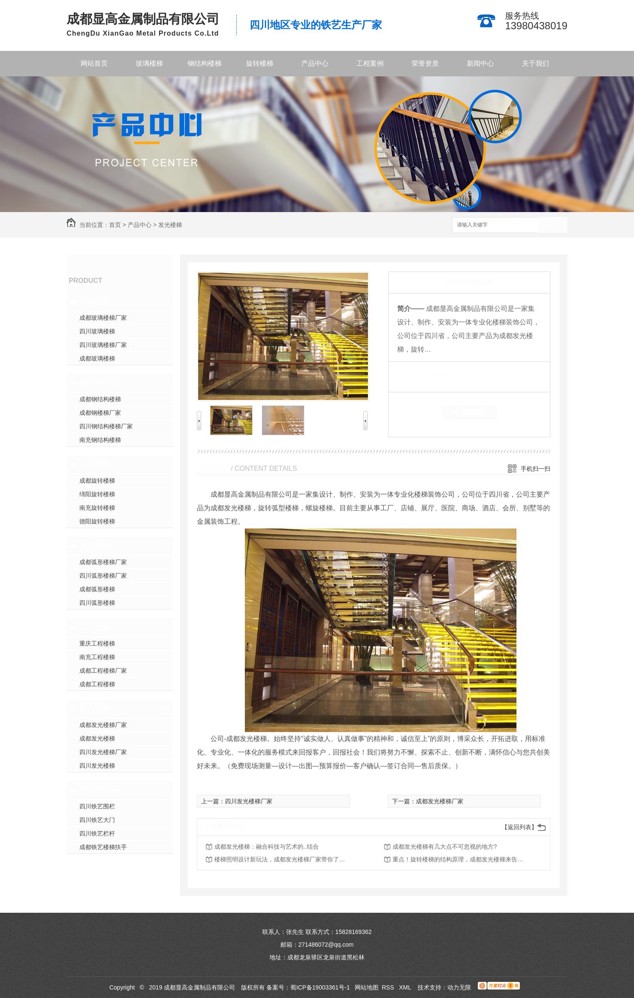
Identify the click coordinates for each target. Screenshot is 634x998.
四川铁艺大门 (97, 819)
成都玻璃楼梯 (97, 358)
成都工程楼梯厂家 (103, 670)
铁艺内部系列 (102, 790)
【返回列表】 (519, 827)
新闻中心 (480, 63)
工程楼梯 (94, 627)
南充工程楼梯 (97, 657)
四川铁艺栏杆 (97, 833)
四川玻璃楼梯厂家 (103, 344)
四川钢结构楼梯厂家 (106, 426)
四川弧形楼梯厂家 (103, 575)
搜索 (552, 225)
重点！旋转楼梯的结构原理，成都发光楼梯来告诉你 (460, 859)
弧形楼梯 (94, 546)
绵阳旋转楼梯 (97, 494)
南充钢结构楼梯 (100, 439)
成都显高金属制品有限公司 (143, 19)
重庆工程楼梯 (97, 643)
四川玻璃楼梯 (97, 331)
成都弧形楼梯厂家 (103, 562)
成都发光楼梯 (97, 738)
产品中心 (314, 63)
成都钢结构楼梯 (100, 399)
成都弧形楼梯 (97, 589)
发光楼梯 (170, 224)
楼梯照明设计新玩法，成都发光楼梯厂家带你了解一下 (282, 859)
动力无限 (459, 987)
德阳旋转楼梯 (97, 521)
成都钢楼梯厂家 (100, 412)
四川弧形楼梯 (97, 602)
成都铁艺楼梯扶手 (103, 847)
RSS (389, 987)
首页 (115, 224)
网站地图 (367, 987)
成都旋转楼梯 (97, 480)
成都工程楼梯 (97, 684)
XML (405, 987)
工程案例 (370, 63)
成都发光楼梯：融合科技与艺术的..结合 (266, 846)
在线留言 (469, 412)
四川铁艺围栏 (97, 806)
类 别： (411, 374)
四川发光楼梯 (97, 765)
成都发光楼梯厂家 (103, 724)
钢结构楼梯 (205, 63)
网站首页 (94, 63)
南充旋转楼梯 (97, 507)
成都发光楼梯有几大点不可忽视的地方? (445, 846)
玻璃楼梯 (149, 63)
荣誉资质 (425, 63)
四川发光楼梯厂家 (103, 752)
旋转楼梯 (259, 63)
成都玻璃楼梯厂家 (103, 317)
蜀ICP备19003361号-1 (320, 987)
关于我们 (535, 63)
